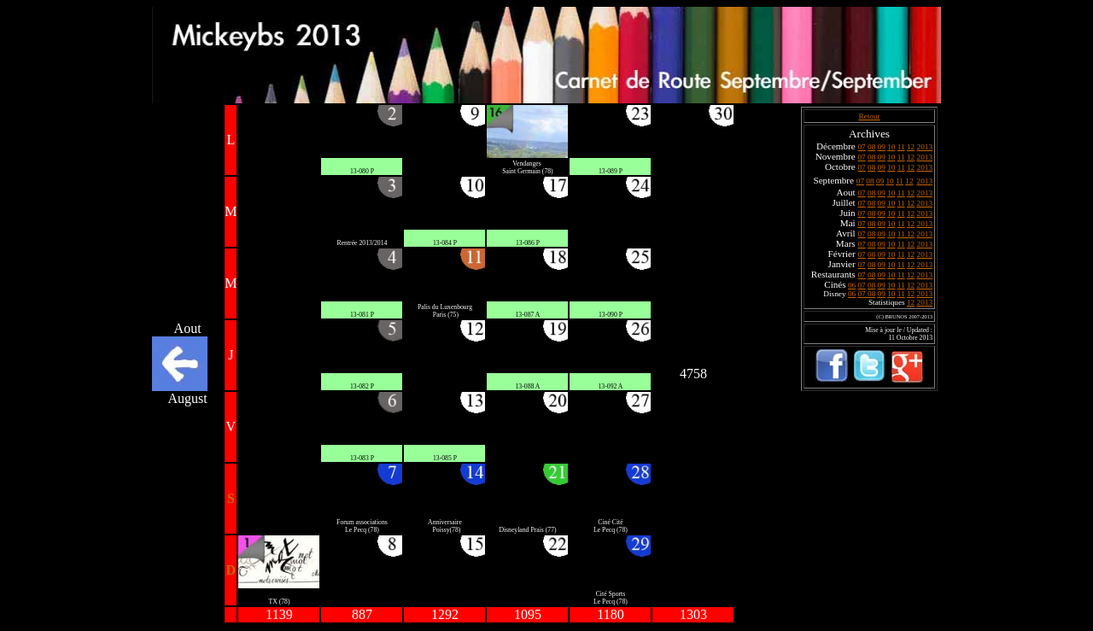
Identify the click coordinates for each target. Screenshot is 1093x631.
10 (891, 147)
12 (911, 147)
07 (861, 147)
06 (852, 285)
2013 (925, 147)
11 (901, 147)
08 (871, 147)
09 (882, 147)
